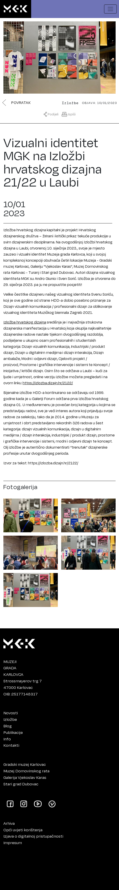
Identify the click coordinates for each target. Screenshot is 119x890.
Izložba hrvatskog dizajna (24, 322)
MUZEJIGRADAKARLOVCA (13, 668)
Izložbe (10, 719)
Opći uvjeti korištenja (22, 830)
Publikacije (13, 732)
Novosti (10, 713)
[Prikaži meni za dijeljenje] (52, 114)
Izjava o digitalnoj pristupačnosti (33, 836)
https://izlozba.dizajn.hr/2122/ (48, 382)
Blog (7, 726)
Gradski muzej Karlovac (24, 764)
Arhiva (9, 823)
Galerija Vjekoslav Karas (24, 777)
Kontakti (11, 745)
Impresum (12, 842)
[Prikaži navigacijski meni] (110, 8)
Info (7, 739)
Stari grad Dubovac (20, 784)
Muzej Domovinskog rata (26, 771)
